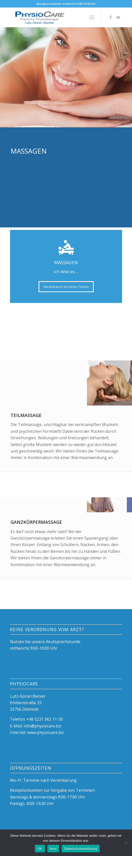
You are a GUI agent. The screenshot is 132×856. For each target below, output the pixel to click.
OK (39, 848)
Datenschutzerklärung (80, 848)
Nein (53, 848)
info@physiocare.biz (42, 726)
